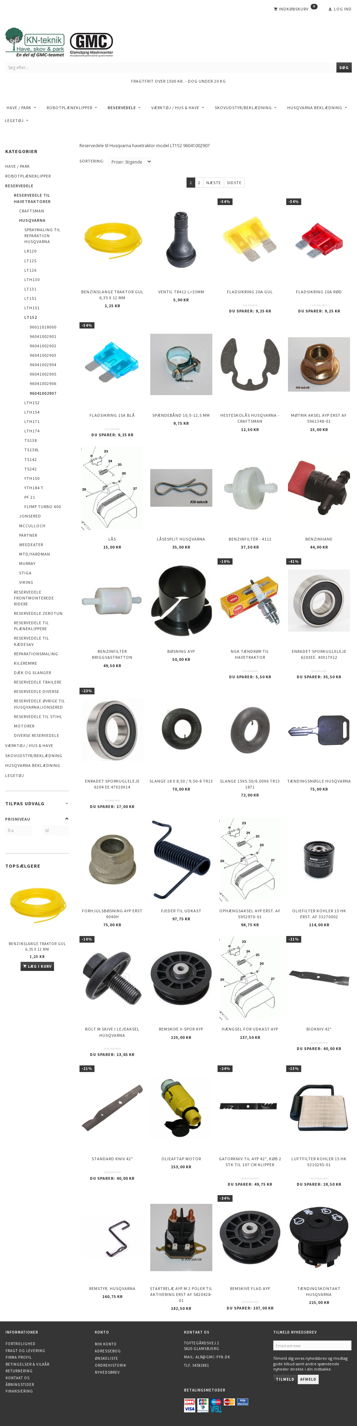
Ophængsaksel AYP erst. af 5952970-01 (250, 913)
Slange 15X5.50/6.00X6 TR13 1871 (250, 784)
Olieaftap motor (181, 1158)
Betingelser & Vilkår (28, 1364)
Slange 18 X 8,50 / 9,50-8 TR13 (181, 781)
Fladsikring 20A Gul (250, 291)
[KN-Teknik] (68, 41)
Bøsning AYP (181, 651)
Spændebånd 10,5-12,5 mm (181, 415)
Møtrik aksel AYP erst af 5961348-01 (319, 418)
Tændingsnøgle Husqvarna (319, 781)
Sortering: (92, 161)
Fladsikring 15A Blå (112, 415)
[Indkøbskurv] (296, 9)
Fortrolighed (21, 1343)
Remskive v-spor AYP (181, 1029)
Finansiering (19, 1391)
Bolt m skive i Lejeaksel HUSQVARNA (112, 1032)
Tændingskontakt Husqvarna (319, 1291)
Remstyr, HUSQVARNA (112, 1288)
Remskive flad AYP (250, 1288)
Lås (112, 539)
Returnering (19, 1370)
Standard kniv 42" (112, 1158)
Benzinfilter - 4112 (250, 539)
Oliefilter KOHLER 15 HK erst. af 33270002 (319, 913)
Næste (213, 182)
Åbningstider (20, 1384)
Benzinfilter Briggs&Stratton (112, 654)
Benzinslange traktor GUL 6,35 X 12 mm (37, 946)
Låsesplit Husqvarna (181, 539)
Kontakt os (18, 1377)
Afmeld (308, 1379)
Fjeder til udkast (181, 910)
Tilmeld (285, 1379)
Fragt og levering (25, 1350)
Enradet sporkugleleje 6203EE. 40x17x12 (319, 654)
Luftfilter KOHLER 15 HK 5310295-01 (319, 1161)
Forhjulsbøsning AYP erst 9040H (112, 913)
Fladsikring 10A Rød (319, 291)
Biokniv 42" (319, 1029)
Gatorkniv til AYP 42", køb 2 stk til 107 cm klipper (250, 1161)
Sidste (234, 182)
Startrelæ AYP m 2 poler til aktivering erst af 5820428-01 (181, 1294)
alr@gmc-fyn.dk (213, 1357)
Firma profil (19, 1357)
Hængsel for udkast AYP (250, 1029)
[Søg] (344, 67)
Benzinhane (319, 539)
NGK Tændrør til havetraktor (250, 654)
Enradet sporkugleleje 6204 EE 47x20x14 (112, 784)
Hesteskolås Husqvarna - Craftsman (250, 418)
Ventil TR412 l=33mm (181, 291)
